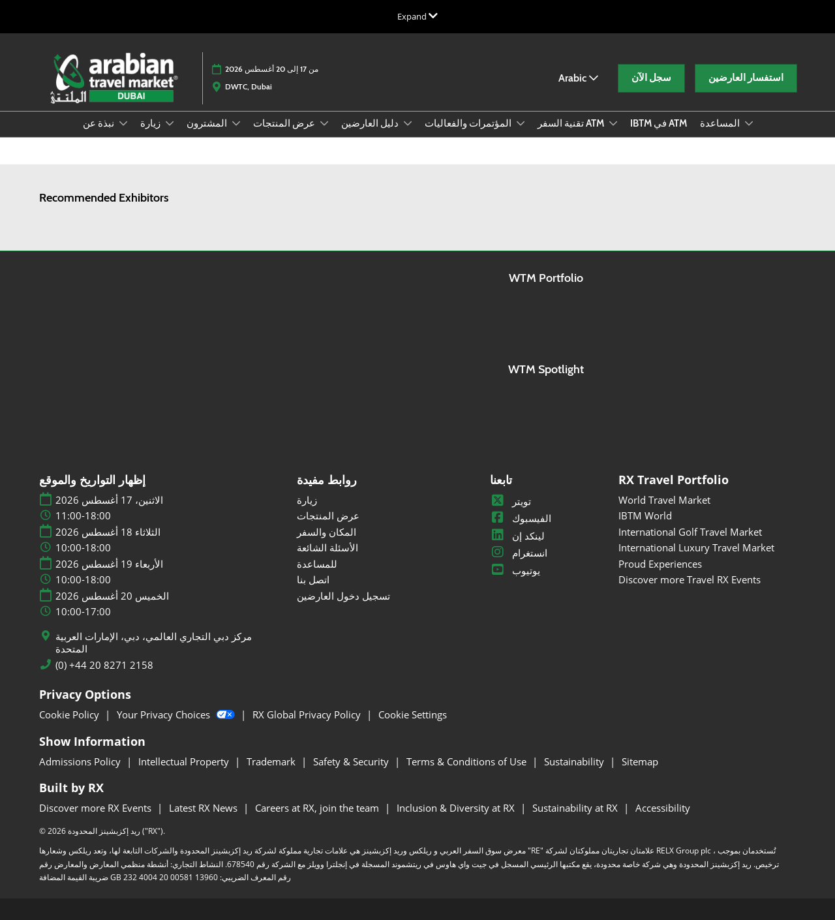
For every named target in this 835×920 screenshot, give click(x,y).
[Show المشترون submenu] (236, 123)
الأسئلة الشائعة (327, 547)
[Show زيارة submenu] (170, 123)
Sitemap (640, 761)
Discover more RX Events (96, 807)
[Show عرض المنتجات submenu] (324, 123)
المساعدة (721, 123)
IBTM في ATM (658, 123)
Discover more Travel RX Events (689, 579)
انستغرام (518, 552)
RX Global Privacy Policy (307, 714)
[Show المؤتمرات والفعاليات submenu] (520, 123)
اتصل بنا (313, 579)
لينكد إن (517, 535)
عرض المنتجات (285, 123)
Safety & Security (352, 761)
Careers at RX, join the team (318, 807)
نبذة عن (99, 123)
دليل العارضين (371, 123)
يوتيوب (515, 570)
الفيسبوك (520, 518)
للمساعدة (317, 563)
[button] (651, 78)
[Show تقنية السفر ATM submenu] (613, 123)
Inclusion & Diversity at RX (457, 807)
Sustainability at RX (576, 807)
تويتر (510, 501)
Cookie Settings (412, 714)
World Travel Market (664, 499)
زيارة (151, 123)
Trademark (272, 761)
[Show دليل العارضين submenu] (408, 123)
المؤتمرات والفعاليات (469, 123)
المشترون (208, 123)
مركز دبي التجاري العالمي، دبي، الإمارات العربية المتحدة (153, 643)
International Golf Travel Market (690, 531)
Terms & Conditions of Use (467, 761)
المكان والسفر (326, 531)
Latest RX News (204, 807)
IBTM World (645, 515)
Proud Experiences (660, 563)
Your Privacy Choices (177, 714)
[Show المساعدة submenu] (749, 123)
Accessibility (662, 807)
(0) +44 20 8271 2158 (104, 665)
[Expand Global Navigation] (417, 16)
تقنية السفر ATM (572, 123)
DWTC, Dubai (248, 86)
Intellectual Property (185, 761)
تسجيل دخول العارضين (343, 595)
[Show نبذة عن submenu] (123, 123)
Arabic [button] (578, 78)
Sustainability (575, 761)
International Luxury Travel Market (696, 547)
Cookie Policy (70, 714)
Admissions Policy (81, 761)
